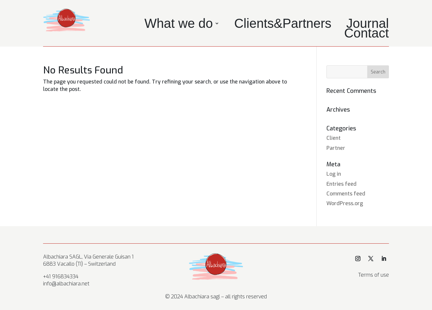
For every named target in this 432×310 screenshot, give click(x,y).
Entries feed (341, 184)
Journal (367, 24)
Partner (335, 148)
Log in (333, 174)
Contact (366, 34)
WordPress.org (344, 203)
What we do (178, 24)
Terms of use (373, 274)
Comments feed (345, 193)
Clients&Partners (282, 24)
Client (333, 138)
